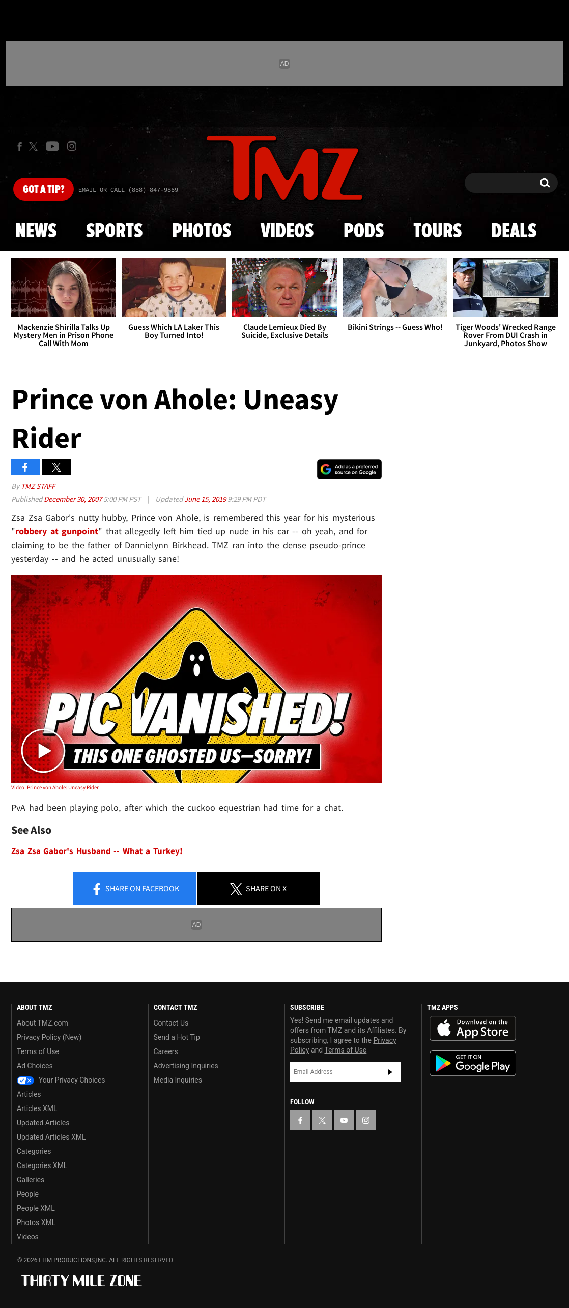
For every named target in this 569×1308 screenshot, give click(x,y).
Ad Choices (35, 1066)
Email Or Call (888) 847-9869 (128, 190)
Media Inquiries (178, 1080)
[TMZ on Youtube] (52, 146)
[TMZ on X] (35, 146)
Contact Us (171, 1023)
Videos (287, 231)
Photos (201, 231)
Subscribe (390, 1072)
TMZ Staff (38, 486)
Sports (114, 231)
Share (135, 889)
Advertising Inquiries (186, 1066)
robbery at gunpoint (56, 531)
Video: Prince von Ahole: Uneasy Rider (55, 787)
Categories (34, 1151)
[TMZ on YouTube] (344, 1120)
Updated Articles (43, 1123)
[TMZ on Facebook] (19, 146)
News (35, 231)
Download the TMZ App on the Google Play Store (473, 1063)
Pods (364, 231)
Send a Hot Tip (177, 1037)
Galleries (30, 1180)
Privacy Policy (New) (49, 1037)
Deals (513, 231)
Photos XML (36, 1222)
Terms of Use (38, 1051)
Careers (166, 1051)
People (28, 1194)
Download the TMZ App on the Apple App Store (473, 1028)
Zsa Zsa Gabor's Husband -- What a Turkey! (97, 851)
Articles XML (37, 1108)
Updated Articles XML (51, 1137)
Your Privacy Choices (61, 1080)
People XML (36, 1208)
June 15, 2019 (205, 499)
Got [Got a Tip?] (43, 189)
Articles (29, 1094)
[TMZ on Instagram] (71, 146)
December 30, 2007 (73, 499)
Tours (437, 231)
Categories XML (42, 1165)
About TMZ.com (42, 1023)
